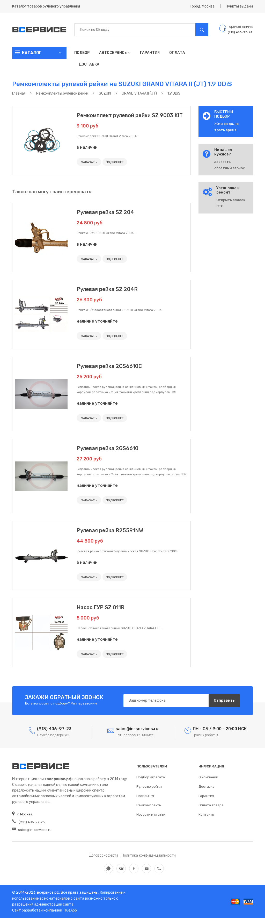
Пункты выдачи (239, 6)
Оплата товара (211, 805)
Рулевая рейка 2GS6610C (109, 366)
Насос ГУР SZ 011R (100, 607)
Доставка (89, 64)
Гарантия (150, 53)
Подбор (82, 53)
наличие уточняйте (97, 321)
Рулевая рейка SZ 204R (107, 289)
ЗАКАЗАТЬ (89, 162)
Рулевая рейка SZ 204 (105, 212)
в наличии (87, 147)
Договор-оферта (103, 855)
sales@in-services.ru (31, 830)
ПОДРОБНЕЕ (115, 162)
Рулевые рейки (149, 786)
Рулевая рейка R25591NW (110, 530)
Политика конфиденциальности (149, 855)
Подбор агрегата (150, 777)
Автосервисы (114, 53)
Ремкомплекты (148, 805)
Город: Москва (202, 6)
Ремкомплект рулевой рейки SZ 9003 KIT (130, 115)
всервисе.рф (47, 892)
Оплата (177, 53)
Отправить (224, 700)
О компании (208, 777)
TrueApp (70, 910)
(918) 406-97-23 (28, 822)
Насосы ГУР (146, 796)
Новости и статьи (150, 814)
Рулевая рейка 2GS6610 (107, 448)
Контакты (206, 814)
